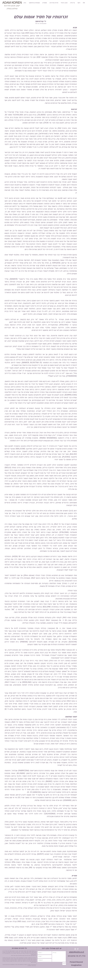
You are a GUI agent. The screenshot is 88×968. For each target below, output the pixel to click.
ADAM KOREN (12, 2)
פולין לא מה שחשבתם (76, 956)
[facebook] (78, 949)
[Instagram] (75, 949)
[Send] (64, 963)
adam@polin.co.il (76, 952)
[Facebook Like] (5, 9)
